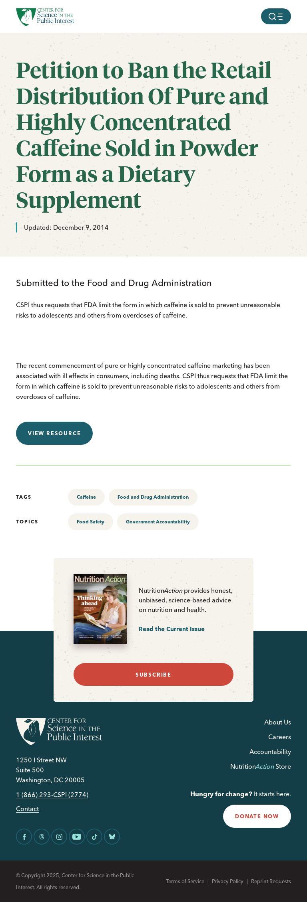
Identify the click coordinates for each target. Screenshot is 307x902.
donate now (257, 816)
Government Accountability (158, 522)
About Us (277, 722)
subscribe (153, 674)
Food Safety (90, 522)
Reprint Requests (271, 881)
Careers (279, 737)
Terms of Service (185, 881)
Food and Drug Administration (153, 497)
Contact (27, 809)
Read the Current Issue (172, 629)
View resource (54, 433)
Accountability (270, 752)
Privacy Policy (227, 881)
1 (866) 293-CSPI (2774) (52, 795)
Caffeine (86, 497)
